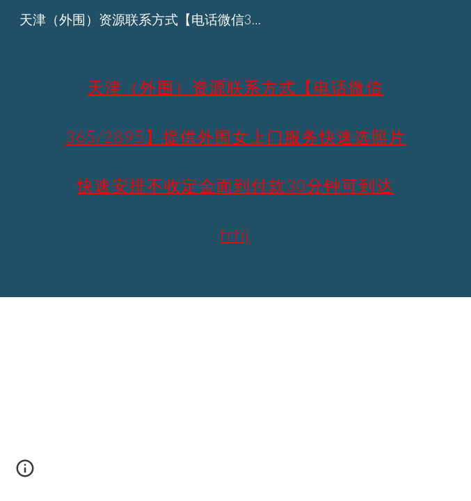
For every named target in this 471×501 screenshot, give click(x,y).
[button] (25, 473)
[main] (235, 149)
